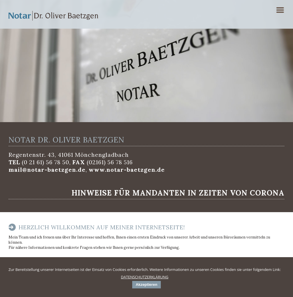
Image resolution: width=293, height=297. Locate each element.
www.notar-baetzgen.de (127, 169)
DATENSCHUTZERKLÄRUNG (145, 277)
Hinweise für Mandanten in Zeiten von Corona (178, 193)
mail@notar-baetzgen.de (47, 169)
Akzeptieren (146, 284)
